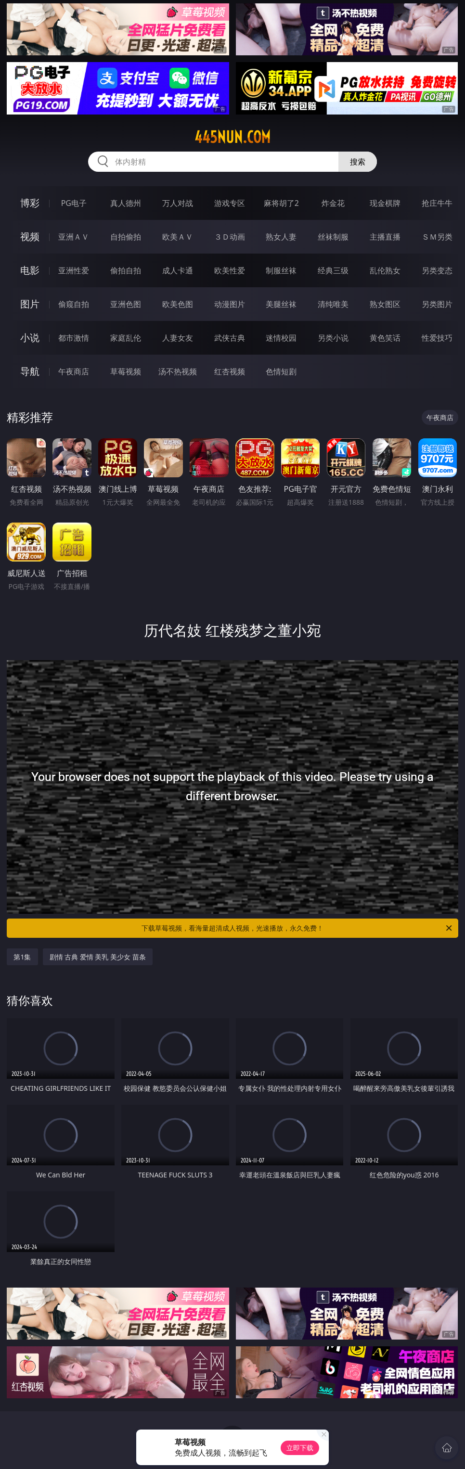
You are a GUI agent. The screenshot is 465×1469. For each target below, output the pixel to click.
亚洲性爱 (73, 270)
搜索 (357, 161)
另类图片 (437, 304)
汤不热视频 (177, 371)
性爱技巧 (437, 337)
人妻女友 (177, 337)
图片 (29, 303)
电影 (29, 270)
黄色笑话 (385, 337)
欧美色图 (177, 304)
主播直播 (385, 236)
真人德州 (125, 203)
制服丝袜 (281, 270)
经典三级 (333, 270)
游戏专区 (229, 203)
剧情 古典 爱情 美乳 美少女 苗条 (98, 956)
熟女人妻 (281, 236)
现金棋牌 (385, 203)
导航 (29, 371)
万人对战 (177, 203)
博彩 (29, 202)
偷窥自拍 (73, 304)
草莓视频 (125, 371)
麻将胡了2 (281, 203)
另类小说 (333, 337)
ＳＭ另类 (437, 236)
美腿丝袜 (281, 304)
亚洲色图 (125, 304)
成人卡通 (177, 270)
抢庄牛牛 (437, 203)
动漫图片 (229, 304)
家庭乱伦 (125, 337)
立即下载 (299, 1447)
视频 (29, 236)
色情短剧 (281, 371)
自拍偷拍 (125, 236)
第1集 (22, 956)
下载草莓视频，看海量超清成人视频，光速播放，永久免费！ (297, 928)
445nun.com (232, 137)
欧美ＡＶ (177, 236)
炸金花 (333, 203)
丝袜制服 (333, 236)
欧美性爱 (229, 270)
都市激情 (73, 337)
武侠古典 (229, 337)
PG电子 (74, 203)
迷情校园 (281, 337)
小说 (29, 337)
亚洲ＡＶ (73, 236)
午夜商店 (73, 371)
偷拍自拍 (125, 270)
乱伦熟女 (385, 270)
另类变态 (437, 270)
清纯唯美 (333, 304)
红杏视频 (229, 371)
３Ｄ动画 (229, 236)
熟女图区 (385, 304)
